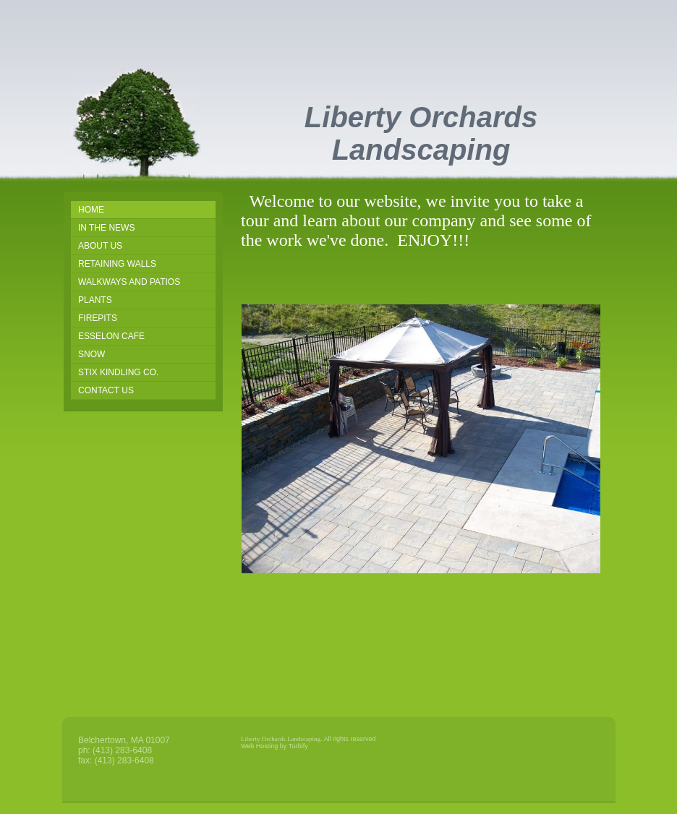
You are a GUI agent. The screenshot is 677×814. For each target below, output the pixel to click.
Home (91, 210)
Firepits (97, 318)
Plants (95, 300)
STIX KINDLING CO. (118, 372)
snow (91, 354)
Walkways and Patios (129, 282)
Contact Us (106, 390)
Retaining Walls (117, 264)
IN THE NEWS (106, 228)
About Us (100, 246)
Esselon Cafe (111, 336)
